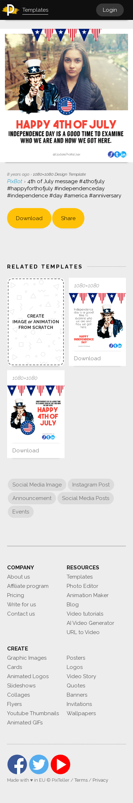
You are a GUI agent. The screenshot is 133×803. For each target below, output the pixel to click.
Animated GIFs (25, 722)
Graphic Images (26, 658)
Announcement (31, 498)
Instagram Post (91, 485)
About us (18, 577)
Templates (80, 577)
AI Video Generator (90, 623)
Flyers (14, 704)
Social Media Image (37, 485)
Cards (14, 667)
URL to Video (83, 632)
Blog (73, 604)
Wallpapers (81, 713)
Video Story (81, 676)
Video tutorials (85, 614)
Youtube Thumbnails (33, 713)
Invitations (79, 704)
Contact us (21, 614)
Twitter (39, 764)
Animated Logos (28, 676)
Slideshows (21, 685)
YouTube (60, 764)
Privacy (100, 780)
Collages (18, 695)
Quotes (76, 685)
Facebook (17, 764)
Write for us (21, 604)
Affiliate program (28, 586)
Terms (81, 780)
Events (20, 512)
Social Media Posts (85, 498)
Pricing (15, 595)
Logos (75, 667)
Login (110, 10)
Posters (76, 658)
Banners (77, 695)
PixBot (15, 181)
